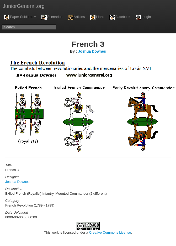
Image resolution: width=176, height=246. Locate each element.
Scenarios (51, 17)
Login (143, 17)
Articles (76, 17)
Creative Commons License (110, 232)
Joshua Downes (92, 51)
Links (97, 17)
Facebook (119, 17)
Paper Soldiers (20, 17)
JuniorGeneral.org (24, 6)
